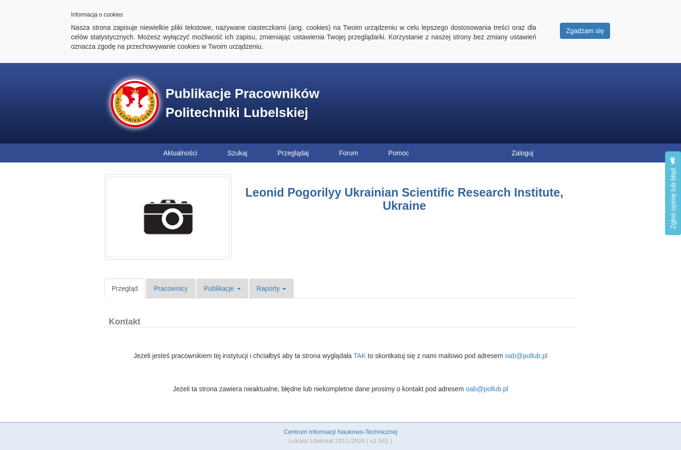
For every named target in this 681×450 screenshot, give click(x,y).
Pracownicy (171, 288)
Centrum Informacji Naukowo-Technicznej (340, 431)
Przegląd (125, 288)
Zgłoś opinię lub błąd (673, 193)
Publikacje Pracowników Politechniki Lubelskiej (242, 103)
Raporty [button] (272, 288)
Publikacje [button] (222, 288)
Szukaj (237, 153)
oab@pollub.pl (526, 356)
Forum (348, 153)
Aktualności (180, 153)
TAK (359, 356)
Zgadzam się (585, 31)
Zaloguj (522, 153)
